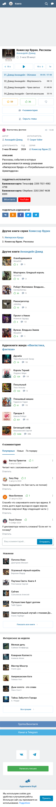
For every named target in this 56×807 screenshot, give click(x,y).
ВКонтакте (9, 199)
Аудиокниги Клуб (28, 779)
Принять (46, 798)
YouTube (24, 199)
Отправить (44, 542)
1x (50, 66)
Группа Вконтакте (28, 724)
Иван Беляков (16, 496)
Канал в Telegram (28, 732)
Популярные (8, 451)
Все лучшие (27, 709)
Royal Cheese (15, 520)
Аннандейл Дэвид (26, 53)
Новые (20, 451)
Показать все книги (27, 624)
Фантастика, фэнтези (14, 130)
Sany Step (14, 478)
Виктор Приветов (18, 460)
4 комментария (28, 110)
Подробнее (24, 803)
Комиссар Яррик (39, 231)
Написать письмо (28, 768)
